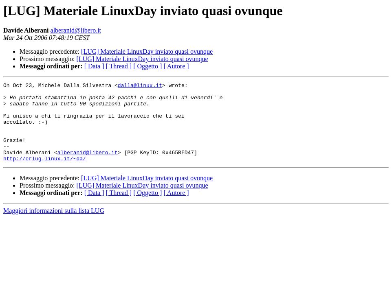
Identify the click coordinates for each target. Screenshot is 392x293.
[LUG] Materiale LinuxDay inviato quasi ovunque (147, 51)
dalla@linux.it (140, 86)
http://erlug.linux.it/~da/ (44, 174)
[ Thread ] (119, 66)
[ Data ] (94, 66)
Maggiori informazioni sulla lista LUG (53, 226)
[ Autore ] (176, 66)
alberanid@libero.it (76, 30)
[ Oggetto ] (147, 66)
